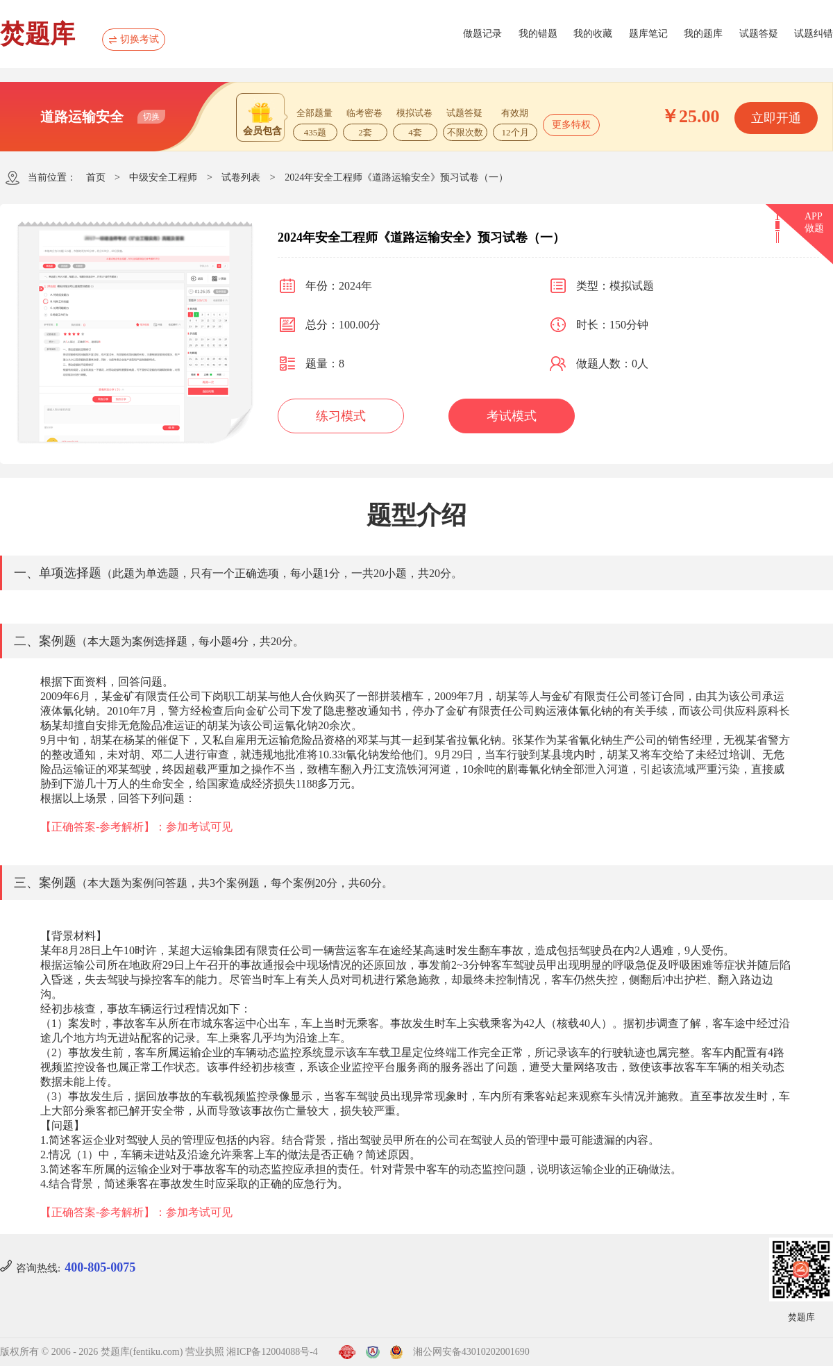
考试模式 (512, 416)
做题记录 (482, 33)
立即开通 (776, 118)
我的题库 (703, 33)
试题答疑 (758, 33)
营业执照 (204, 1352)
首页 (96, 177)
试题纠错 (813, 33)
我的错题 (538, 33)
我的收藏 (592, 33)
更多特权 (571, 124)
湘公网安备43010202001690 (471, 1352)
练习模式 (341, 416)
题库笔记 (648, 33)
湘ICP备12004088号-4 (271, 1352)
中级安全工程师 (163, 177)
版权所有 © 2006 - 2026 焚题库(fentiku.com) (91, 1352)
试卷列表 (240, 177)
